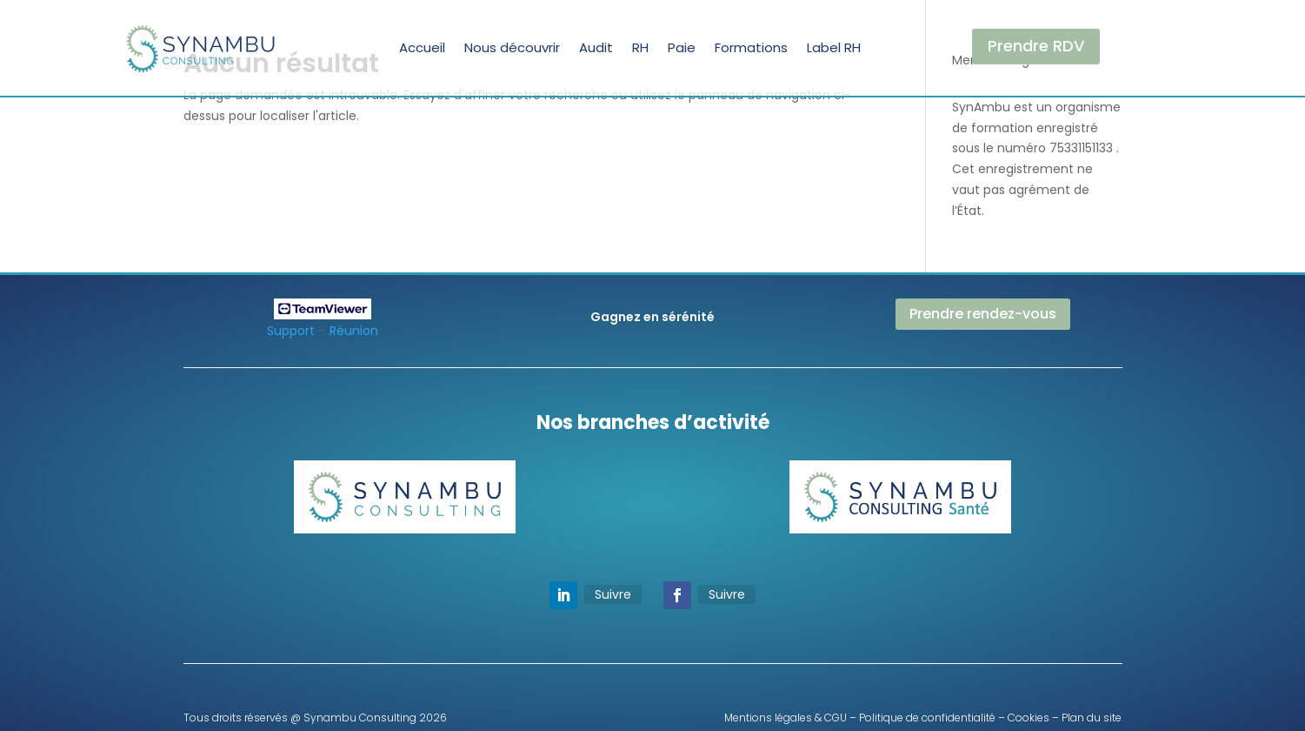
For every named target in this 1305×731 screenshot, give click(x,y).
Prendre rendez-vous (982, 314)
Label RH (834, 47)
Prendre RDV (1036, 46)
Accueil (422, 47)
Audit (596, 47)
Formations (751, 47)
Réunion (354, 330)
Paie (682, 47)
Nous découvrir (512, 47)
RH (640, 47)
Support (291, 330)
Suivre (613, 594)
